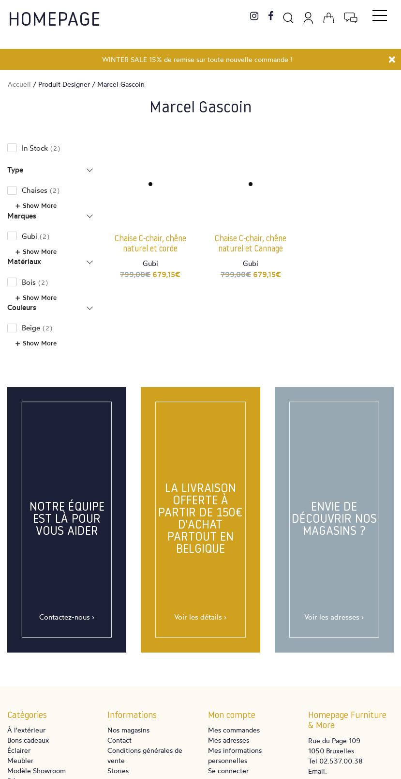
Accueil (19, 84)
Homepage (54, 21)
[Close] (392, 58)
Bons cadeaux (28, 740)
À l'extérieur (26, 730)
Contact (119, 740)
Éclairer (18, 750)
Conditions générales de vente (144, 755)
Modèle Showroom (36, 770)
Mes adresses (228, 740)
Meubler (20, 760)
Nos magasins (128, 730)
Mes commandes (234, 730)
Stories (118, 770)
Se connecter (228, 770)
